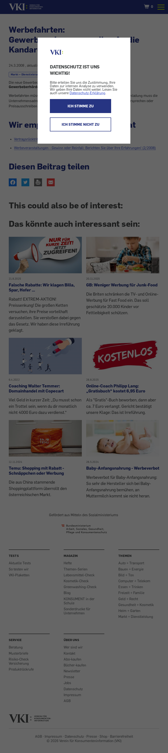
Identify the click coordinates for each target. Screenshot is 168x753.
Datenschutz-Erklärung (87, 93)
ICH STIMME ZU (81, 106)
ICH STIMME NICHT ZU (80, 124)
